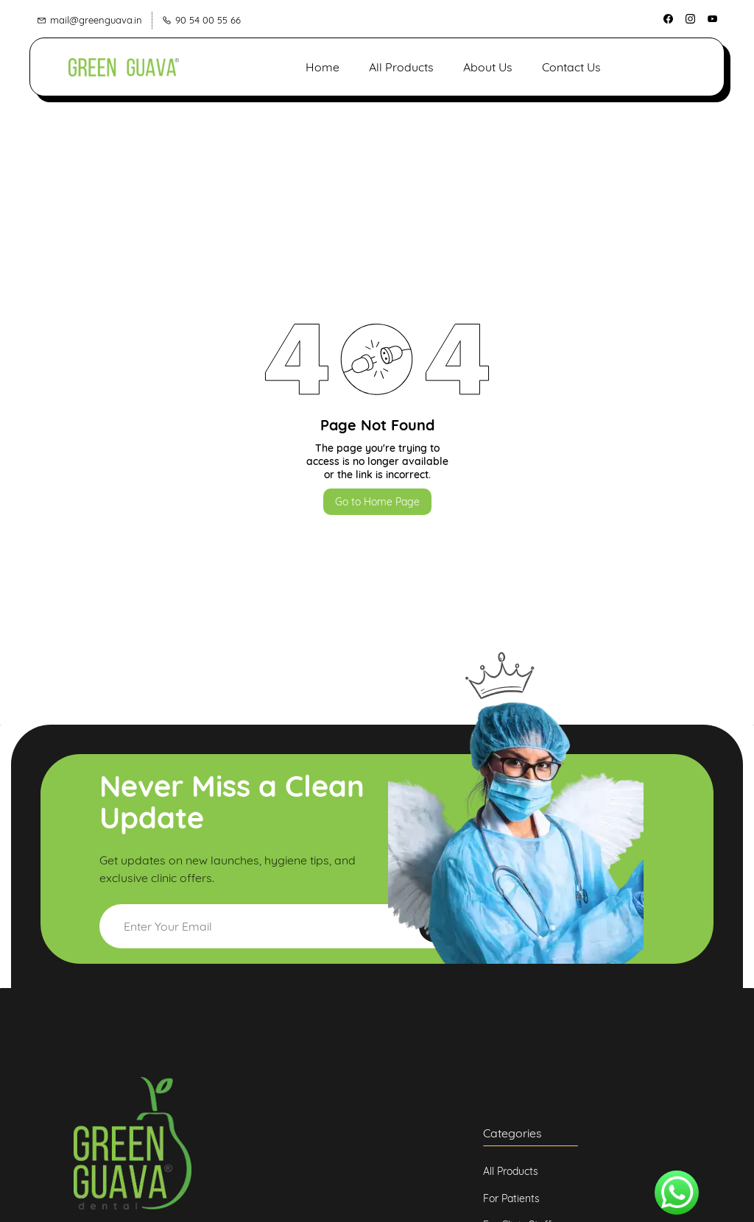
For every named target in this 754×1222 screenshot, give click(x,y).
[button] (660, 66)
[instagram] (690, 20)
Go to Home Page (377, 501)
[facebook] (668, 20)
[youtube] (712, 20)
